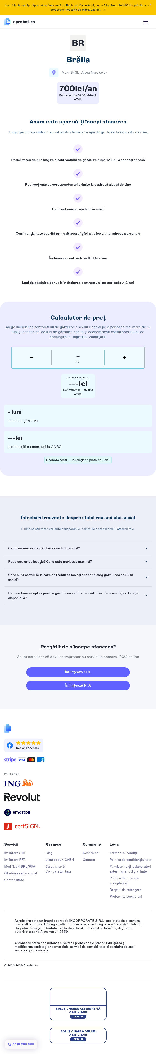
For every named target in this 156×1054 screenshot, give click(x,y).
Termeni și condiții (124, 853)
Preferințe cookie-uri (126, 896)
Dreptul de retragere (125, 890)
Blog (48, 853)
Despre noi (91, 853)
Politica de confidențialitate (130, 860)
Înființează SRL (78, 672)
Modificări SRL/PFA (19, 866)
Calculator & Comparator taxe (58, 869)
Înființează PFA (78, 685)
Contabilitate (14, 880)
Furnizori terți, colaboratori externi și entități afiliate (130, 869)
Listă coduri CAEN (59, 860)
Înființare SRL (15, 853)
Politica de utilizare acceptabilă (124, 880)
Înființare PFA (15, 860)
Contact (89, 860)
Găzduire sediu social (20, 873)
